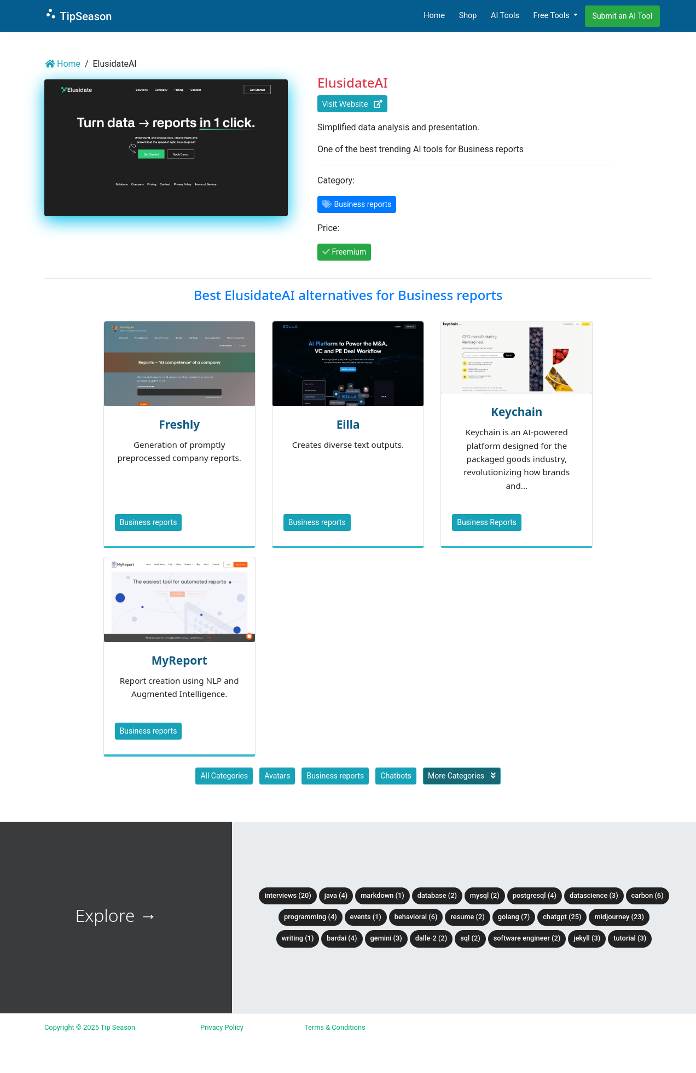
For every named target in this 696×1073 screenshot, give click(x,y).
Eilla (348, 424)
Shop (468, 15)
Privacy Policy (221, 1027)
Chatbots (395, 775)
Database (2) (437, 895)
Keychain (516, 411)
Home (434, 15)
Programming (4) (310, 917)
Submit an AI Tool (623, 15)
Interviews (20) (287, 895)
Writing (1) (298, 938)
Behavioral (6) (416, 917)
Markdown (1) (382, 895)
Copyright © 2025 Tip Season (89, 1027)
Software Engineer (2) (527, 938)
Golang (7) (514, 917)
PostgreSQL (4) (534, 895)
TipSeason (78, 15)
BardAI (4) (342, 938)
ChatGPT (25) (562, 917)
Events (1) (365, 917)
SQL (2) (470, 938)
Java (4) (336, 895)
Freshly (179, 424)
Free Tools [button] (552, 15)
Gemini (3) (386, 938)
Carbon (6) (647, 895)
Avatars (277, 775)
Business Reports (487, 522)
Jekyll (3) (586, 938)
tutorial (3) (629, 938)
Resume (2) (467, 917)
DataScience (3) (594, 895)
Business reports (148, 522)
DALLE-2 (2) (431, 938)
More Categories (462, 775)
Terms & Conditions (335, 1027)
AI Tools (505, 15)
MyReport (179, 660)
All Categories (224, 775)
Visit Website (352, 104)
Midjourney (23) (619, 917)
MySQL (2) (485, 895)
